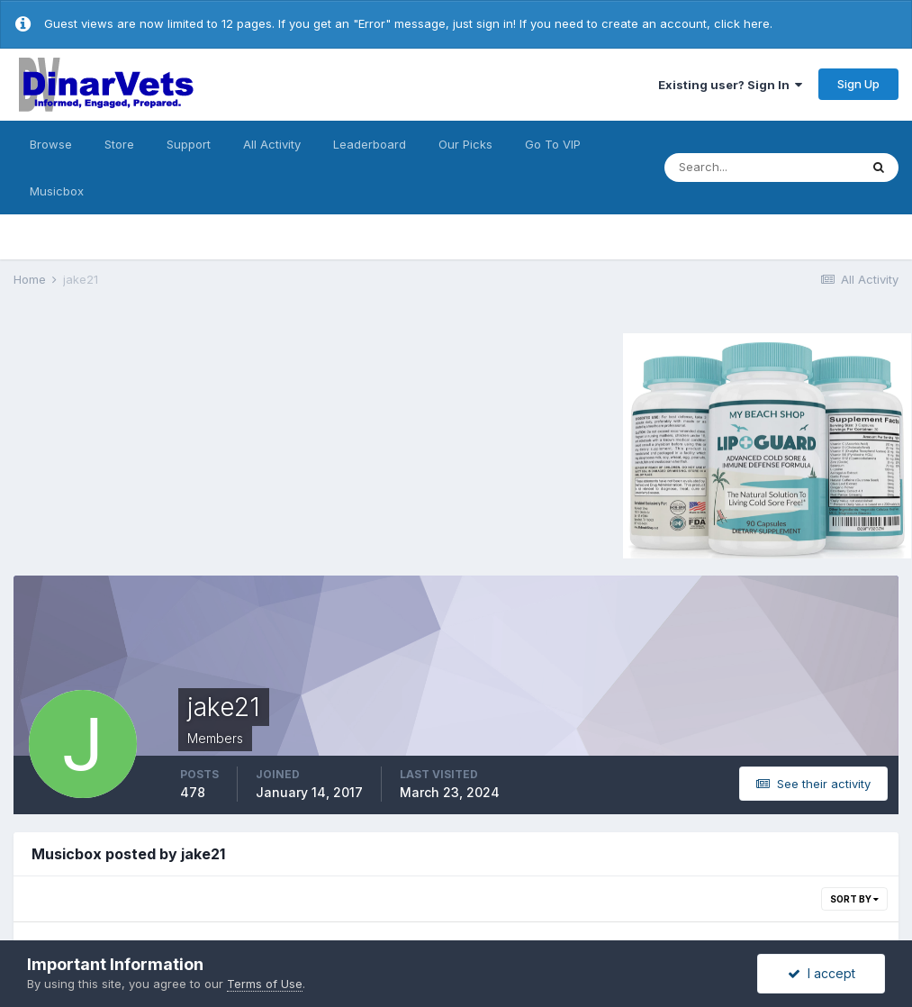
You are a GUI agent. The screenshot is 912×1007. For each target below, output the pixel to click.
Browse (51, 144)
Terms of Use (264, 983)
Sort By (854, 899)
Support (189, 144)
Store (119, 144)
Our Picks (465, 144)
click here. (743, 23)
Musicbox (57, 191)
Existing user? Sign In (730, 84)
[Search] (761, 167)
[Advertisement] (165, 443)
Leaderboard (369, 144)
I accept (821, 973)
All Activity (272, 144)
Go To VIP (553, 144)
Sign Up (858, 84)
